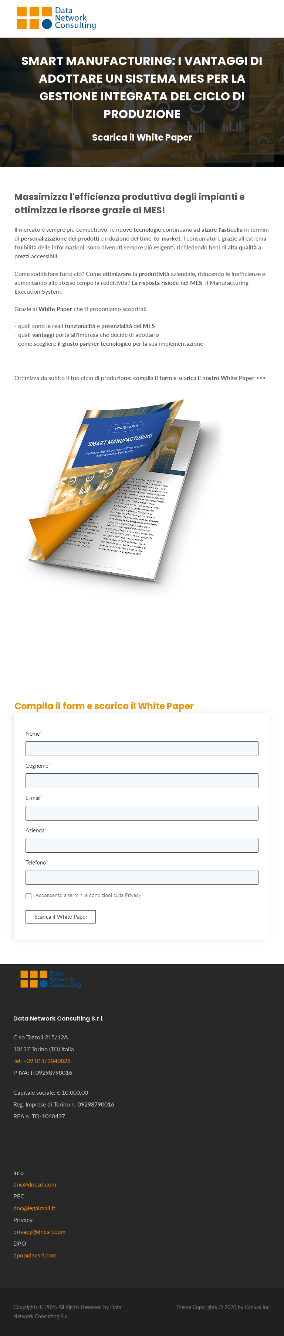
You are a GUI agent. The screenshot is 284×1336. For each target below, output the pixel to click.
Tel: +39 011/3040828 (42, 1060)
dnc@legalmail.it (34, 1207)
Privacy (133, 895)
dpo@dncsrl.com (35, 1255)
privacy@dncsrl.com (39, 1231)
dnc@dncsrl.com (34, 1184)
